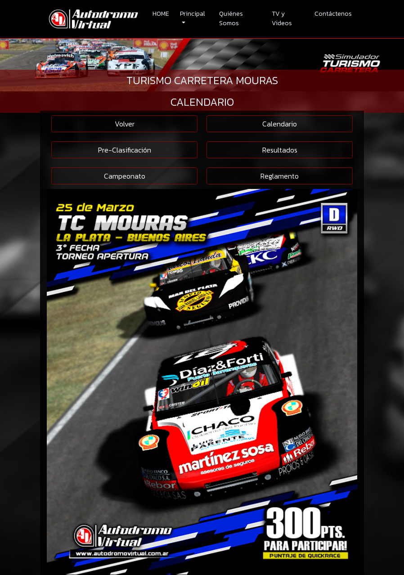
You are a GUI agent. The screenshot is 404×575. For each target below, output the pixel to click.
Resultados (279, 149)
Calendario (279, 123)
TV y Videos (282, 18)
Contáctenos (333, 13)
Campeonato (124, 176)
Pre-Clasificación (124, 149)
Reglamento (279, 176)
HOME (161, 13)
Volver (125, 123)
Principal (192, 13)
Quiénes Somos (231, 18)
